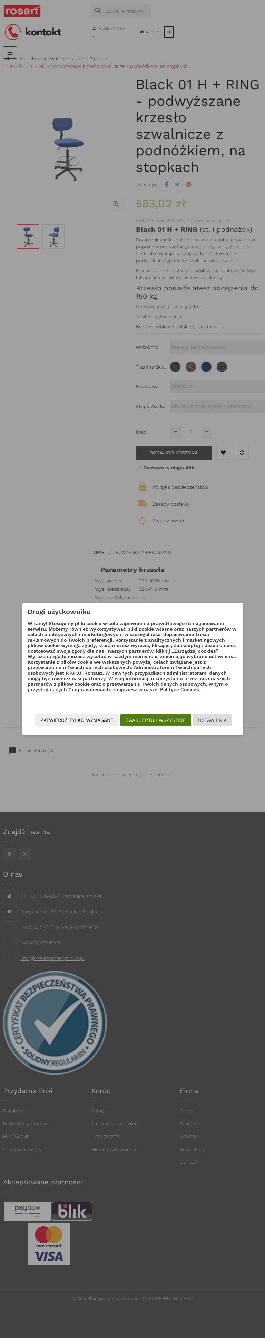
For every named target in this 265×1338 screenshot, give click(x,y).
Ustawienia (208, 715)
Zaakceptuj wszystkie (151, 715)
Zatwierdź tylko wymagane (144, 729)
